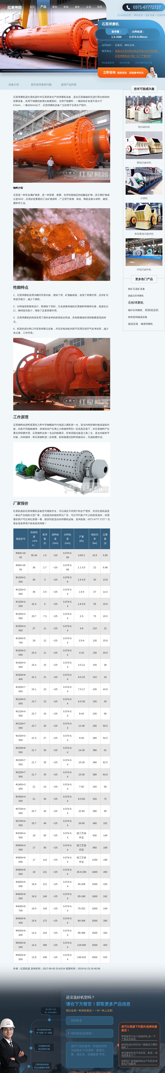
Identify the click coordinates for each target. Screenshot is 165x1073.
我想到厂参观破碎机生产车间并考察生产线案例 (139, 1062)
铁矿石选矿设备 (136, 289)
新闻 (66, 6)
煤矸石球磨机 (135, 310)
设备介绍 (14, 84)
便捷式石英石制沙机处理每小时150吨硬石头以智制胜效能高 (138, 51)
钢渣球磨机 (147, 324)
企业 (88, 6)
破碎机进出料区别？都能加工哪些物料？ (139, 1045)
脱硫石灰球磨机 (136, 295)
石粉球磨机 (136, 302)
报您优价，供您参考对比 (123, 72)
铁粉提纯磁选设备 (137, 317)
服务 (77, 6)
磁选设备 (133, 323)
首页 (32, 6)
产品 (43, 6)
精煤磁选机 (152, 310)
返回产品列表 (68, 84)
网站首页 (139, 15)
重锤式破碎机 (144, 162)
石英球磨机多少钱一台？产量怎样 (133, 56)
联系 (99, 6)
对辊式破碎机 (144, 269)
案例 (54, 6)
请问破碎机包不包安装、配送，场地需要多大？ (139, 1054)
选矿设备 (151, 15)
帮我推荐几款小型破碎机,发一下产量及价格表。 (138, 1037)
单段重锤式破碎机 (144, 233)
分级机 (144, 198)
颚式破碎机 (144, 127)
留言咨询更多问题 (41, 84)
